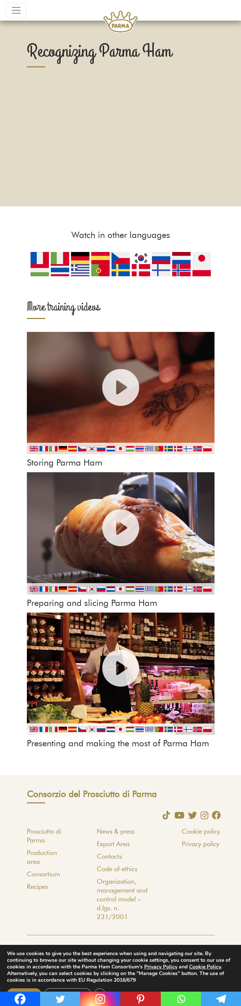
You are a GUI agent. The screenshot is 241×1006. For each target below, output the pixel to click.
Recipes (37, 887)
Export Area (113, 844)
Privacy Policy (160, 966)
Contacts (109, 856)
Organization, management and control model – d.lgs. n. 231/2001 (122, 900)
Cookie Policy (205, 966)
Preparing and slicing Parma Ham (92, 603)
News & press (116, 831)
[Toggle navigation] (16, 10)
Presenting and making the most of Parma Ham (118, 743)
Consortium (43, 874)
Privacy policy (200, 844)
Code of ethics (117, 869)
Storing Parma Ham (64, 463)
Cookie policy (201, 831)
